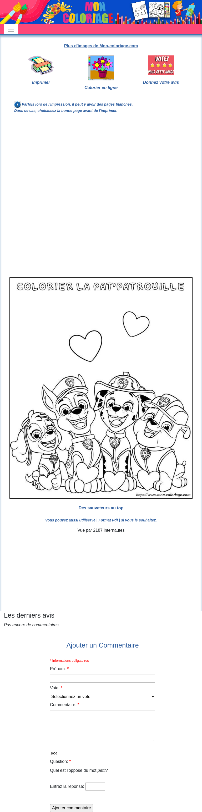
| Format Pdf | (108, 520)
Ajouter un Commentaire (102, 645)
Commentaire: (64, 704)
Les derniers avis (29, 615)
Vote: (56, 688)
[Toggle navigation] (11, 29)
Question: (60, 761)
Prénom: (59, 668)
